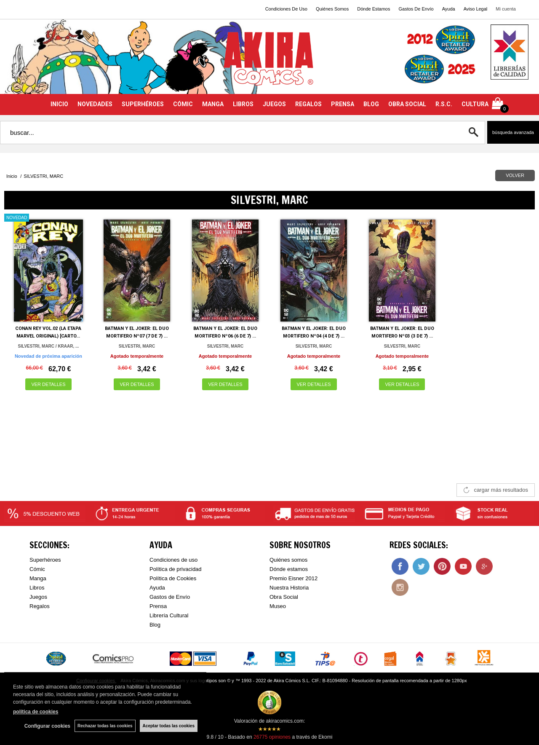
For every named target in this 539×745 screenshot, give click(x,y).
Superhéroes (45, 560)
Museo (278, 606)
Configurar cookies (47, 726)
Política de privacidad (175, 569)
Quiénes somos (288, 560)
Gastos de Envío (169, 597)
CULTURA (475, 104)
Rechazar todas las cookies (105, 726)
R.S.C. (443, 104)
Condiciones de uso (173, 560)
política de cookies (35, 712)
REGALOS (308, 104)
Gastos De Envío (415, 8)
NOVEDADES (94, 104)
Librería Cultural (169, 615)
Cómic (37, 569)
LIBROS (243, 104)
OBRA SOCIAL (407, 104)
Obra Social (284, 597)
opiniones (272, 737)
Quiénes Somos (332, 8)
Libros (36, 587)
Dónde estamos (289, 569)
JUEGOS (274, 104)
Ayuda (448, 8)
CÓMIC (183, 104)
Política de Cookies (172, 578)
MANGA (213, 104)
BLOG (371, 104)
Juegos (38, 597)
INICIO (59, 104)
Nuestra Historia (289, 587)
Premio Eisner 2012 (294, 578)
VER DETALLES (48, 384)
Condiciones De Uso (286, 8)
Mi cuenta (506, 8)
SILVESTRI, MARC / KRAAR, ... (48, 346)
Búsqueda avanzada (513, 132)
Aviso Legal (476, 8)
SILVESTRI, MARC (137, 346)
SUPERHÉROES (143, 104)
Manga (37, 578)
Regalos (39, 606)
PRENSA (342, 104)
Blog (154, 625)
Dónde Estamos (373, 8)
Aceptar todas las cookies (169, 726)
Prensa (158, 606)
